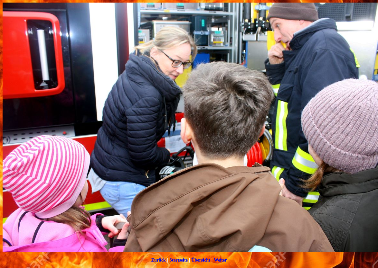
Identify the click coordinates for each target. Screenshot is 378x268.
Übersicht (200, 260)
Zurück (158, 260)
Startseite (178, 260)
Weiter (220, 260)
